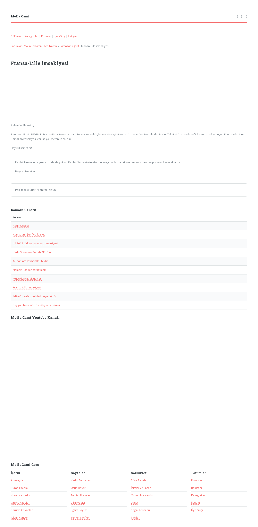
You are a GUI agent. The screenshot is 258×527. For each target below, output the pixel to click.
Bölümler (16, 36)
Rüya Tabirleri (139, 480)
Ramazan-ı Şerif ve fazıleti (29, 234)
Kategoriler (32, 36)
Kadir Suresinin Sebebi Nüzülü (32, 252)
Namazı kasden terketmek (29, 270)
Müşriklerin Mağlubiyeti (27, 278)
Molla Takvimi (32, 46)
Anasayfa (17, 480)
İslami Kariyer (19, 517)
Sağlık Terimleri (140, 510)
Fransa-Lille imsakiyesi (27, 287)
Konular (46, 36)
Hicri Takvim (50, 46)
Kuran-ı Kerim (19, 488)
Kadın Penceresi (81, 480)
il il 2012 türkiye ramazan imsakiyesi (35, 243)
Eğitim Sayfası (79, 510)
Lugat (134, 502)
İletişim (72, 36)
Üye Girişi (59, 36)
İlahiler (135, 517)
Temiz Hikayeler (81, 495)
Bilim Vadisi (78, 502)
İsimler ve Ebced (141, 488)
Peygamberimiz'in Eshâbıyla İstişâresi (36, 305)
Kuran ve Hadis (20, 495)
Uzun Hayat (78, 488)
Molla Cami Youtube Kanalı (35, 317)
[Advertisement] (64, 97)
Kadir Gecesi (21, 225)
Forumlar (16, 46)
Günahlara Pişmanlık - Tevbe (31, 261)
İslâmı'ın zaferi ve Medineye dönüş (34, 296)
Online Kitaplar (20, 502)
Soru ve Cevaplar (22, 510)
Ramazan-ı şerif (69, 46)
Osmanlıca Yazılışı (142, 495)
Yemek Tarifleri (80, 517)
